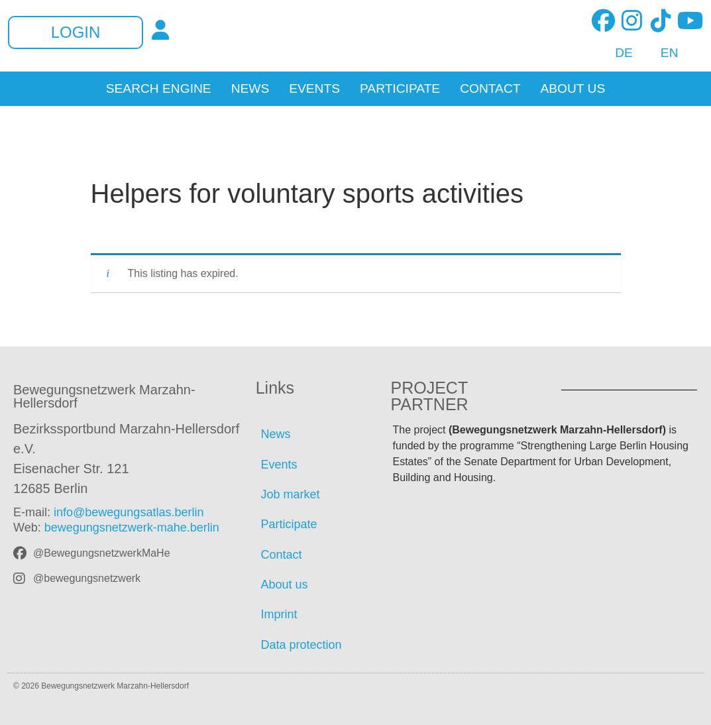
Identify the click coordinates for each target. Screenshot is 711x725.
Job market (290, 494)
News (250, 88)
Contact (490, 88)
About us (572, 88)
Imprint (279, 614)
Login (76, 32)
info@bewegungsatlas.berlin (128, 512)
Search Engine (158, 88)
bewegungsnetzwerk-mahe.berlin (131, 527)
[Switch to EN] (662, 53)
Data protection (301, 644)
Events (314, 88)
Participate (400, 88)
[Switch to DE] (616, 53)
